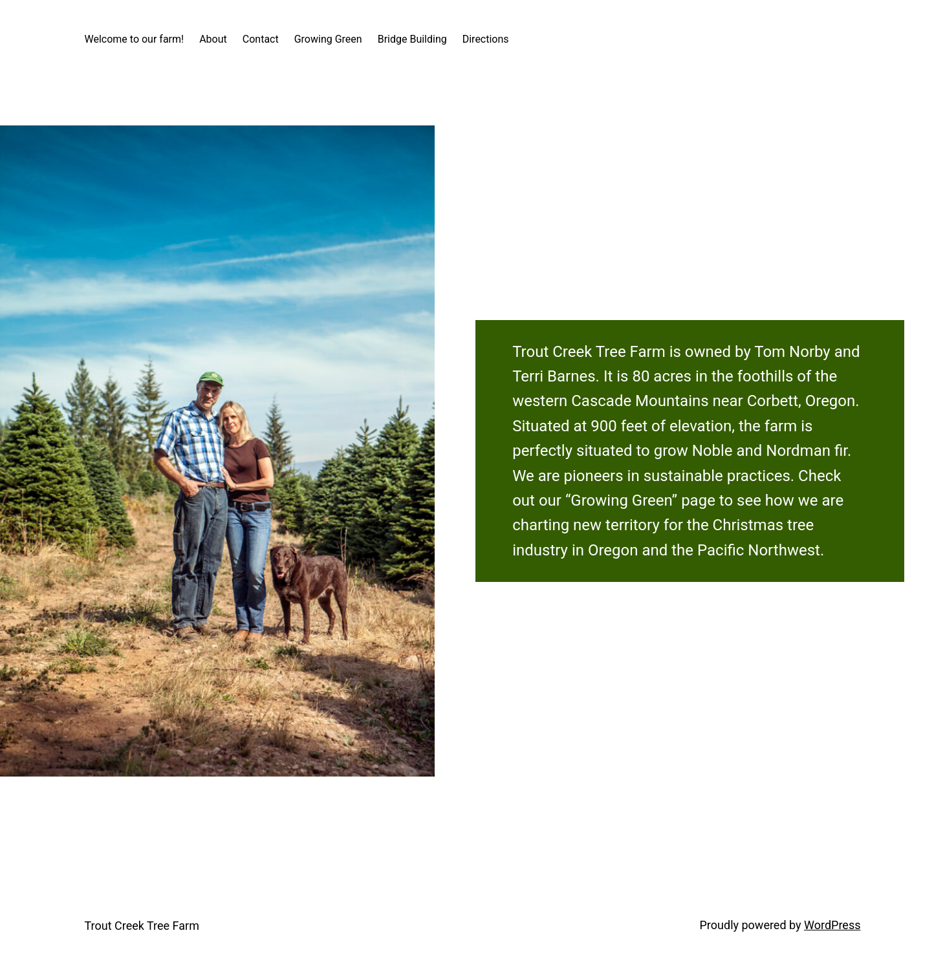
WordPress (832, 925)
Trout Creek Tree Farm (142, 925)
